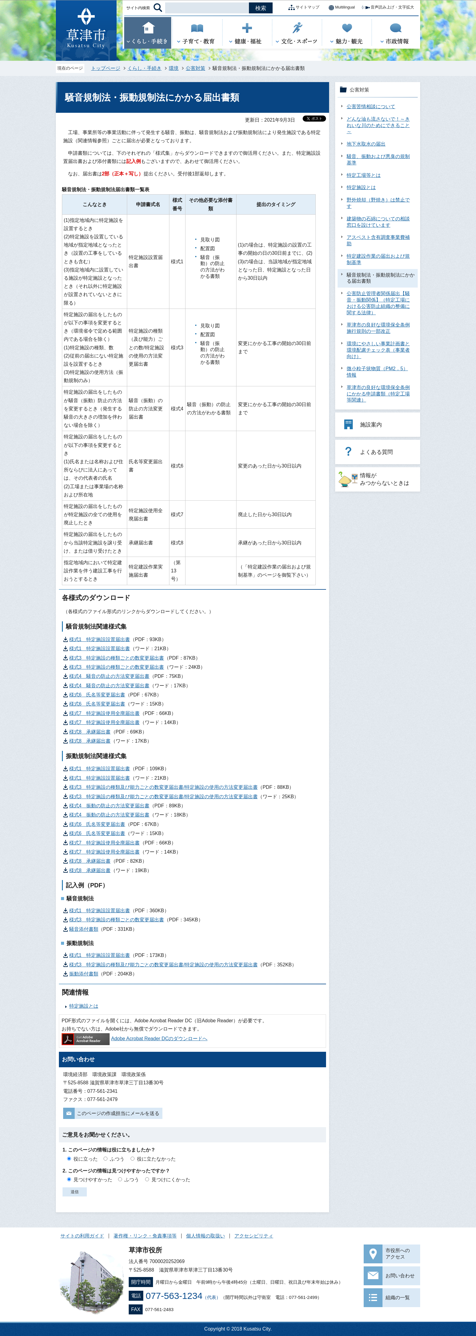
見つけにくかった (170, 1179)
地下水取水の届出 (366, 144)
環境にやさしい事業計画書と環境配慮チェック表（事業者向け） (378, 350)
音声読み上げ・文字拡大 (387, 7)
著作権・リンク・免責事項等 (145, 1235)
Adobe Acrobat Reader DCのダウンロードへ (134, 1038)
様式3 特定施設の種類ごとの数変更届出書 (116, 658)
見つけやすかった (92, 1179)
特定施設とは (83, 1006)
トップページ (105, 68)
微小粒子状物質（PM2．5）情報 (377, 372)
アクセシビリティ (253, 1235)
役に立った (85, 1159)
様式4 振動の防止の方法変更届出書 (109, 805)
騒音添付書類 (83, 929)
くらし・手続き (144, 68)
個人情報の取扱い (205, 1235)
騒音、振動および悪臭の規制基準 (378, 159)
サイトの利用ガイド (82, 1235)
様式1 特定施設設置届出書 (99, 639)
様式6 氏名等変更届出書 (97, 694)
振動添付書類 (83, 973)
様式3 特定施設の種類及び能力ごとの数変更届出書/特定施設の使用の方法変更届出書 (163, 787)
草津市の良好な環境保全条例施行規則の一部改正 (378, 328)
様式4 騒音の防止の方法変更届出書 (109, 676)
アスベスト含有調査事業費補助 (378, 240)
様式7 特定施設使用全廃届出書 (104, 713)
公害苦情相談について (371, 106)
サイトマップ (302, 7)
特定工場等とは (364, 175)
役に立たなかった (156, 1159)
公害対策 (195, 68)
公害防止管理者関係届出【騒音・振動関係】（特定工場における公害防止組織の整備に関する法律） (378, 303)
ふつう (117, 1159)
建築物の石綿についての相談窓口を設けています (378, 222)
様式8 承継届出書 (90, 731)
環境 (173, 68)
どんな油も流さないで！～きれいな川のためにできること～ (378, 125)
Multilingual (340, 7)
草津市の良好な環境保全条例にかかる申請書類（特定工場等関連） (378, 394)
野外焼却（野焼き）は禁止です (378, 203)
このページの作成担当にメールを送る (118, 1113)
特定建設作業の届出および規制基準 (378, 259)
